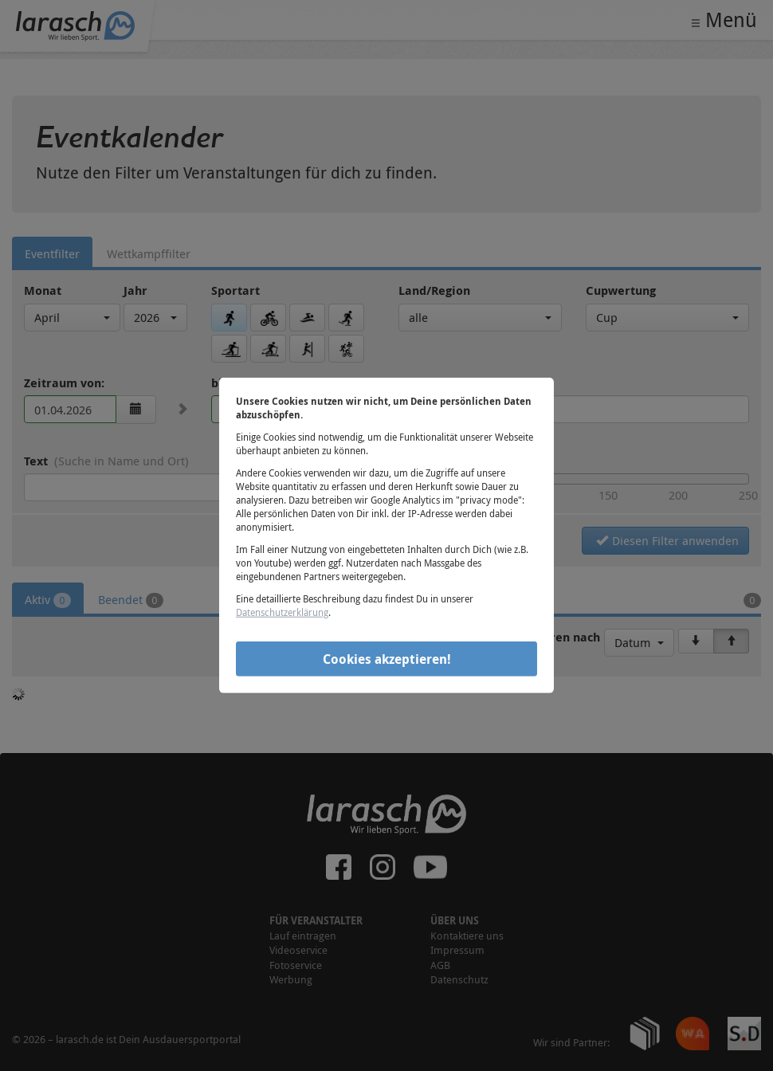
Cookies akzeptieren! (387, 658)
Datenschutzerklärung (282, 612)
